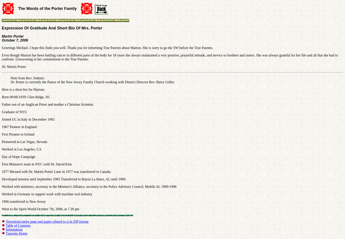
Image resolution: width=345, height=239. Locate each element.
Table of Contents (18, 225)
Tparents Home (17, 233)
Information (14, 229)
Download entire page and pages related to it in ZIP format (47, 221)
